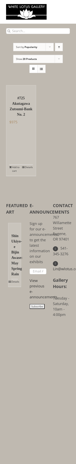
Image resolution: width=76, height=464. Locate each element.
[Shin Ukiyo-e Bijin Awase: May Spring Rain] (14, 226)
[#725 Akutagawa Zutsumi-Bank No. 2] (21, 88)
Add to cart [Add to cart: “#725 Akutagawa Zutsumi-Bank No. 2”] (15, 169)
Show (26, 59)
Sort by (26, 47)
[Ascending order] (59, 47)
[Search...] (38, 31)
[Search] (9, 31)
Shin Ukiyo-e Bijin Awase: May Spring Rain (14, 255)
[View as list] (41, 69)
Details (29, 167)
